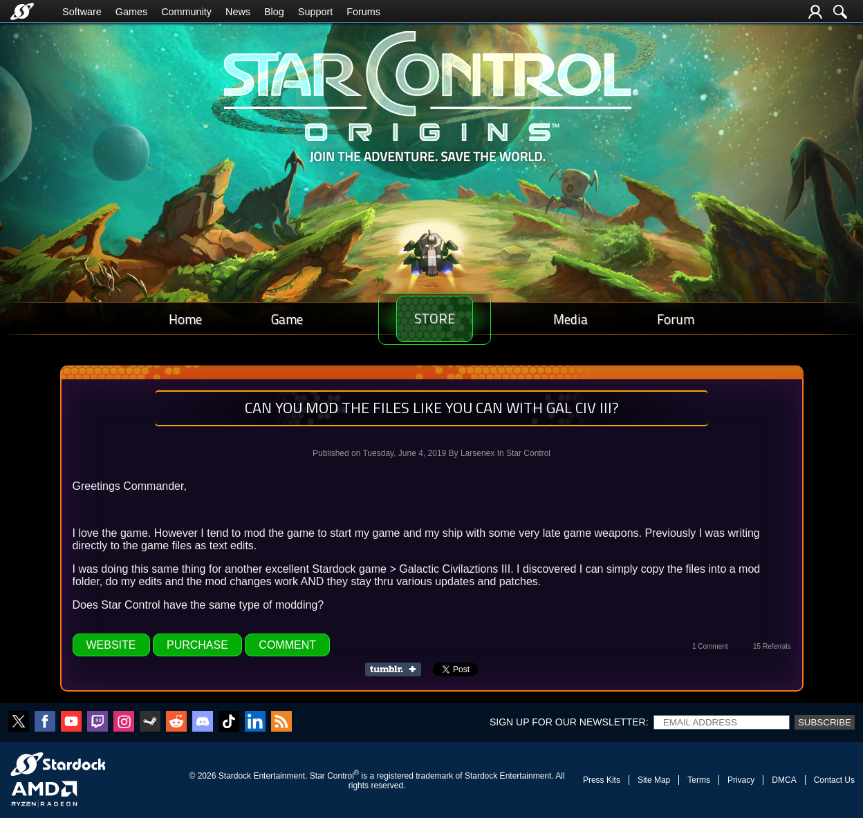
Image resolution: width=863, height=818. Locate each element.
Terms (698, 780)
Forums (363, 11)
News (237, 11)
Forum (679, 319)
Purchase (197, 645)
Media (583, 319)
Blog (274, 11)
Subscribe (824, 722)
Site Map (654, 780)
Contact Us (834, 780)
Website (111, 645)
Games (131, 11)
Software (82, 11)
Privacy (740, 780)
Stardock (235, 776)
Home (181, 319)
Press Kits (601, 780)
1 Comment (710, 646)
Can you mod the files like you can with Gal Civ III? (432, 407)
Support (315, 11)
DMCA (784, 780)
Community (186, 11)
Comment (287, 645)
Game (274, 319)
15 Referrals (771, 646)
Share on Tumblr (397, 669)
